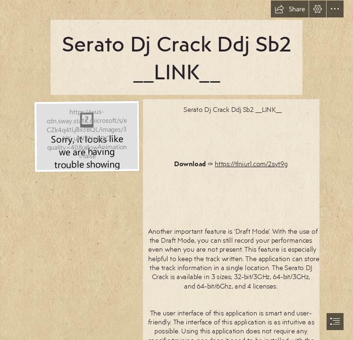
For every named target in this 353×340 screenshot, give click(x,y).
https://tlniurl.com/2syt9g (251, 163)
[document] (176, 170)
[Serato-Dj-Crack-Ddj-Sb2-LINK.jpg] (86, 135)
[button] (290, 8)
